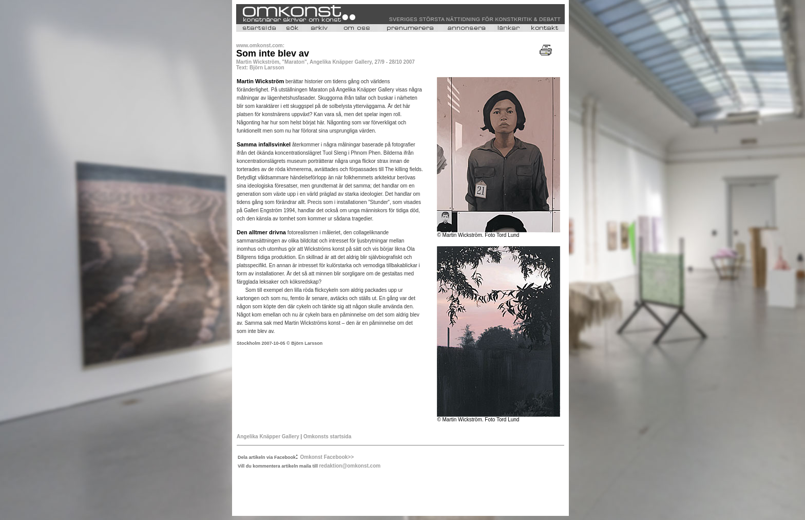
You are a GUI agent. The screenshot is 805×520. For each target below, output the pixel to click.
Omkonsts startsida (327, 436)
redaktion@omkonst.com (349, 466)
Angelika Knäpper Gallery (268, 436)
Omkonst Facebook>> (327, 457)
